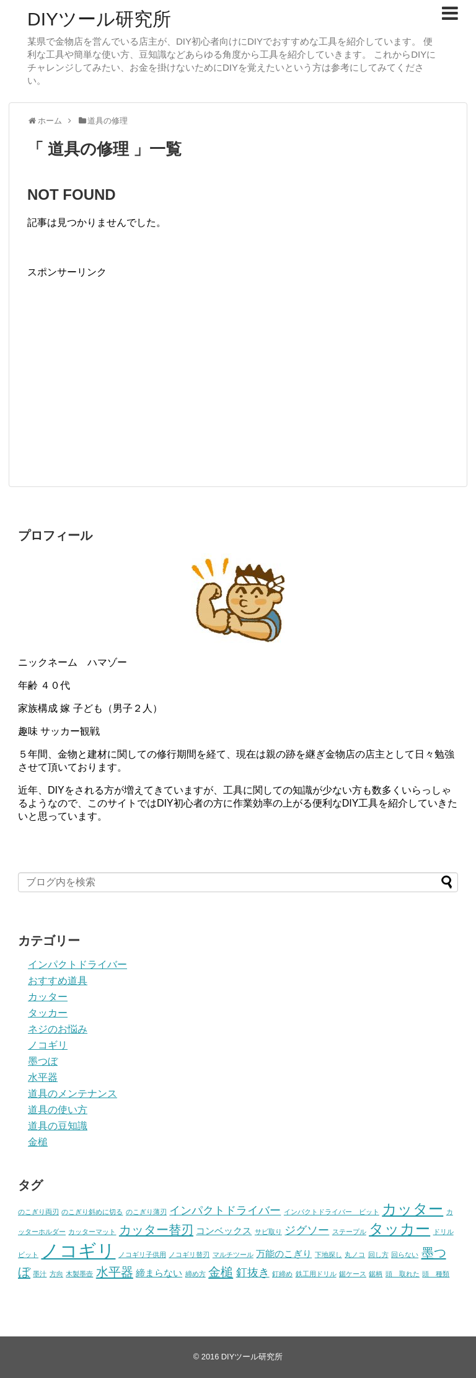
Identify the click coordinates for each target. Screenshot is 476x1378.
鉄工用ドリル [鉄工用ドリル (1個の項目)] (316, 1273)
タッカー (48, 1013)
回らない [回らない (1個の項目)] (404, 1254)
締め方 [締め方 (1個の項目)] (195, 1273)
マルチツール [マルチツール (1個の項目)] (233, 1254)
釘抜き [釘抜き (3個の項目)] (253, 1272)
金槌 (38, 1142)
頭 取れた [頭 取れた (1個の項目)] (403, 1273)
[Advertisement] (131, 366)
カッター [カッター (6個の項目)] (412, 1209)
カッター (48, 996)
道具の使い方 (57, 1109)
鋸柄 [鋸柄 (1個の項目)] (375, 1273)
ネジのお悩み (57, 1029)
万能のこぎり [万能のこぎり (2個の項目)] (284, 1253)
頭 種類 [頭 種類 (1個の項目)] (435, 1273)
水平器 (43, 1077)
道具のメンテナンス (72, 1093)
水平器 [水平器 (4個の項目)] (114, 1272)
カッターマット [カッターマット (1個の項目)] (92, 1231)
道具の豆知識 (57, 1126)
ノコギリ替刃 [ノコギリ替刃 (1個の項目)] (189, 1254)
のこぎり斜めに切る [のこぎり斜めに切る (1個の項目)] (92, 1211)
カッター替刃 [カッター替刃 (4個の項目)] (156, 1230)
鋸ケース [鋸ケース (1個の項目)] (352, 1273)
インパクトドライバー (77, 964)
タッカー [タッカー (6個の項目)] (399, 1228)
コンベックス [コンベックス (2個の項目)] (224, 1230)
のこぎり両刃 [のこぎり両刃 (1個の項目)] (38, 1211)
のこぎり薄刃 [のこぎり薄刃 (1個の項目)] (146, 1211)
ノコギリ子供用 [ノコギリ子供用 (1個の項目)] (142, 1254)
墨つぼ (43, 1061)
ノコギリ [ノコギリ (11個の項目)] (78, 1250)
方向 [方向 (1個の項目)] (56, 1273)
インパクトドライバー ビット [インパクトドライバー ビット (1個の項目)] (331, 1211)
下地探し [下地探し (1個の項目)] (328, 1254)
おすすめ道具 (57, 980)
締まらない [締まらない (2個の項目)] (159, 1273)
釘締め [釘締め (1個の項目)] (282, 1273)
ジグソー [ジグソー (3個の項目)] (306, 1230)
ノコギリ (48, 1045)
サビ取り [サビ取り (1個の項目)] (268, 1231)
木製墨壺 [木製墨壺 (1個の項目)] (79, 1273)
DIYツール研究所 (99, 19)
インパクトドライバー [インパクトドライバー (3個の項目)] (225, 1210)
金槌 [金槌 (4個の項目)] (220, 1272)
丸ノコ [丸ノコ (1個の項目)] (355, 1254)
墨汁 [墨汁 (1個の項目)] (39, 1273)
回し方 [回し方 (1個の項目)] (378, 1254)
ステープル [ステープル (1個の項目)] (349, 1231)
